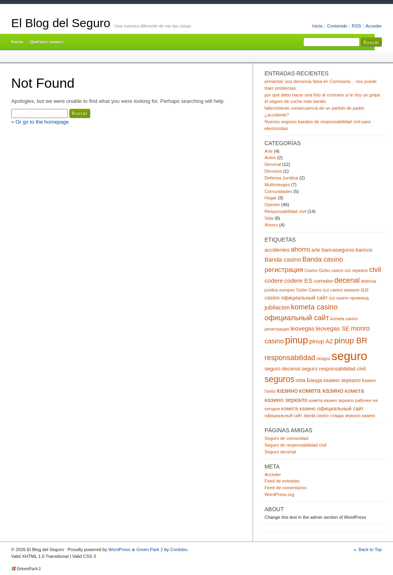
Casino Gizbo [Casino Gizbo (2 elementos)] (317, 270)
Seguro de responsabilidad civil (295, 445)
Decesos (273, 171)
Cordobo (179, 549)
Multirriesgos (277, 184)
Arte (269, 151)
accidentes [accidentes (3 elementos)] (277, 250)
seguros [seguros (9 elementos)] (279, 379)
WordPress (119, 549)
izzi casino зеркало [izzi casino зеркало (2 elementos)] (341, 290)
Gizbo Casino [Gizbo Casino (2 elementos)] (309, 290)
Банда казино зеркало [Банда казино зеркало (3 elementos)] (334, 380)
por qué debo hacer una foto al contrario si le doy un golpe (322, 95)
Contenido (337, 26)
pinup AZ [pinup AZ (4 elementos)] (321, 341)
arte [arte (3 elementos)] (315, 250)
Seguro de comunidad (286, 438)
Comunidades (278, 191)
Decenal (273, 164)
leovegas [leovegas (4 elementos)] (302, 328)
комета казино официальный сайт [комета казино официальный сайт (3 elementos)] (322, 409)
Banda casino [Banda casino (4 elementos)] (283, 259)
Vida (269, 218)
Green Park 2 (149, 549)
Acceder (373, 26)
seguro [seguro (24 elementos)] (349, 355)
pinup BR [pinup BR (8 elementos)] (350, 340)
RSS (356, 26)
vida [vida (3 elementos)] (301, 380)
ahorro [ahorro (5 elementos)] (300, 249)
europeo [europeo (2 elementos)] (287, 290)
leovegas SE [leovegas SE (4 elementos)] (333, 328)
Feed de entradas (282, 481)
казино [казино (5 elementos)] (287, 390)
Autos (270, 157)
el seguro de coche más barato (295, 101)
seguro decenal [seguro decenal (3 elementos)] (282, 369)
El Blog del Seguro (61, 23)
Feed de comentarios (285, 487)
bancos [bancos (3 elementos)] (363, 250)
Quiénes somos (46, 41)
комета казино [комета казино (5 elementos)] (321, 390)
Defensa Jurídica (281, 177)
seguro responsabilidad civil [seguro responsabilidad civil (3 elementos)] (334, 369)
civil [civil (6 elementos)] (375, 270)
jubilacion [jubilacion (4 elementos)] (277, 307)
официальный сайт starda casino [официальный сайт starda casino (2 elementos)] (297, 415)
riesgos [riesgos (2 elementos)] (323, 358)
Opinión (272, 204)
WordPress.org (279, 494)
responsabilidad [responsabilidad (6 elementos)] (290, 358)
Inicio (317, 26)
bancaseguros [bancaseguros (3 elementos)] (338, 250)
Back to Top (370, 549)
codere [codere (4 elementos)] (274, 280)
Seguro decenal (280, 451)
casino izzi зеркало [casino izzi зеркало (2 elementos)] (349, 270)
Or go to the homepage (42, 122)
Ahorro (271, 225)
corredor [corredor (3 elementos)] (323, 281)
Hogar (271, 197)
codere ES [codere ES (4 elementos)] (298, 280)
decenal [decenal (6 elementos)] (347, 280)
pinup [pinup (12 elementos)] (296, 340)
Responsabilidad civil (285, 211)
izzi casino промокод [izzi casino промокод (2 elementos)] (349, 297)
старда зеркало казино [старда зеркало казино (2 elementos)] (352, 415)
